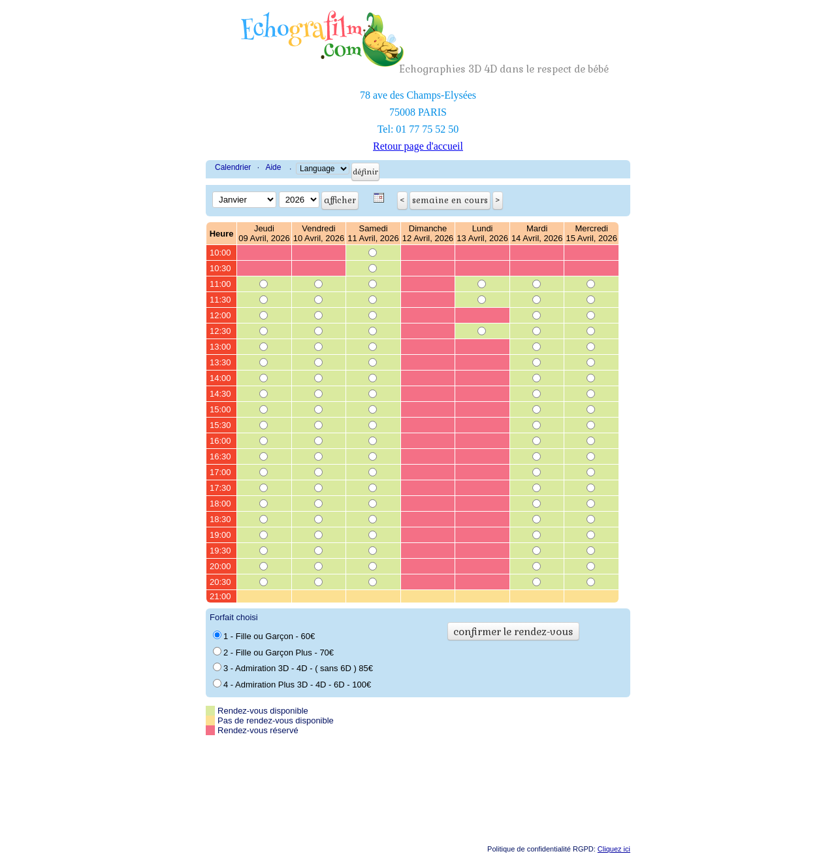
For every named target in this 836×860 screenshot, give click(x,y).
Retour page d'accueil (418, 146)
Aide (273, 167)
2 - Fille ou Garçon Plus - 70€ (273, 652)
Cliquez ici (614, 849)
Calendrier (233, 167)
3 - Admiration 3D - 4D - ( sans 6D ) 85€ (293, 668)
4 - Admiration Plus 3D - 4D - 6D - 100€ (292, 684)
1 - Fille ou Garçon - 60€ (264, 636)
